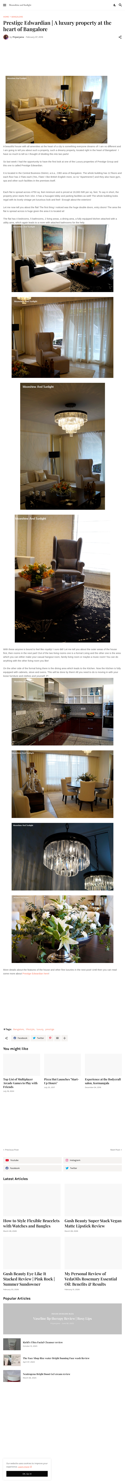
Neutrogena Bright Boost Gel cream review (46, 1374)
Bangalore (17, 17)
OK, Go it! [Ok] (27, 1474)
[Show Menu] (4, 5)
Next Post (115, 1149)
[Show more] (64, 1038)
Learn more (23, 1466)
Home (6, 17)
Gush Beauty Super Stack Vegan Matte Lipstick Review (93, 1223)
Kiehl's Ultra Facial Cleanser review (43, 1342)
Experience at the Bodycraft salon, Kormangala (103, 1081)
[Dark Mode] (114, 5)
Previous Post (12, 1149)
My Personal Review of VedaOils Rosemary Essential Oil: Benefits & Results (91, 1279)
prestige (49, 1029)
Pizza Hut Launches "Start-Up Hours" (61, 1081)
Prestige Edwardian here (35, 973)
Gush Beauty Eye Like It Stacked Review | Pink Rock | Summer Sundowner (29, 1279)
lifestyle (30, 1029)
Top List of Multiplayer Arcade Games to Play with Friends (20, 1083)
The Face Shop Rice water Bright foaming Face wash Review (56, 1358)
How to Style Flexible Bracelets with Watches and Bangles (31, 1223)
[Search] (121, 5)
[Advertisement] (62, 54)
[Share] (120, 37)
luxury (40, 1029)
